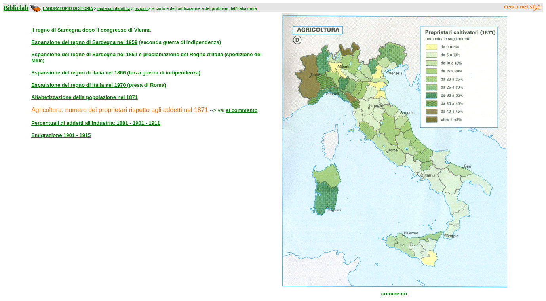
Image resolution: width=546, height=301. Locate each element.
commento (394, 294)
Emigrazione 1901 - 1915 (61, 135)
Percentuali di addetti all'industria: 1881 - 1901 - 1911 (95, 123)
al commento (241, 110)
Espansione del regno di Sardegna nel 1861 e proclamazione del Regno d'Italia (127, 54)
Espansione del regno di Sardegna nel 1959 (84, 42)
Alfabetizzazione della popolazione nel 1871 (84, 97)
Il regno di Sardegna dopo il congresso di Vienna (91, 30)
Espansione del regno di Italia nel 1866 (78, 73)
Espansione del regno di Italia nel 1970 (79, 85)
